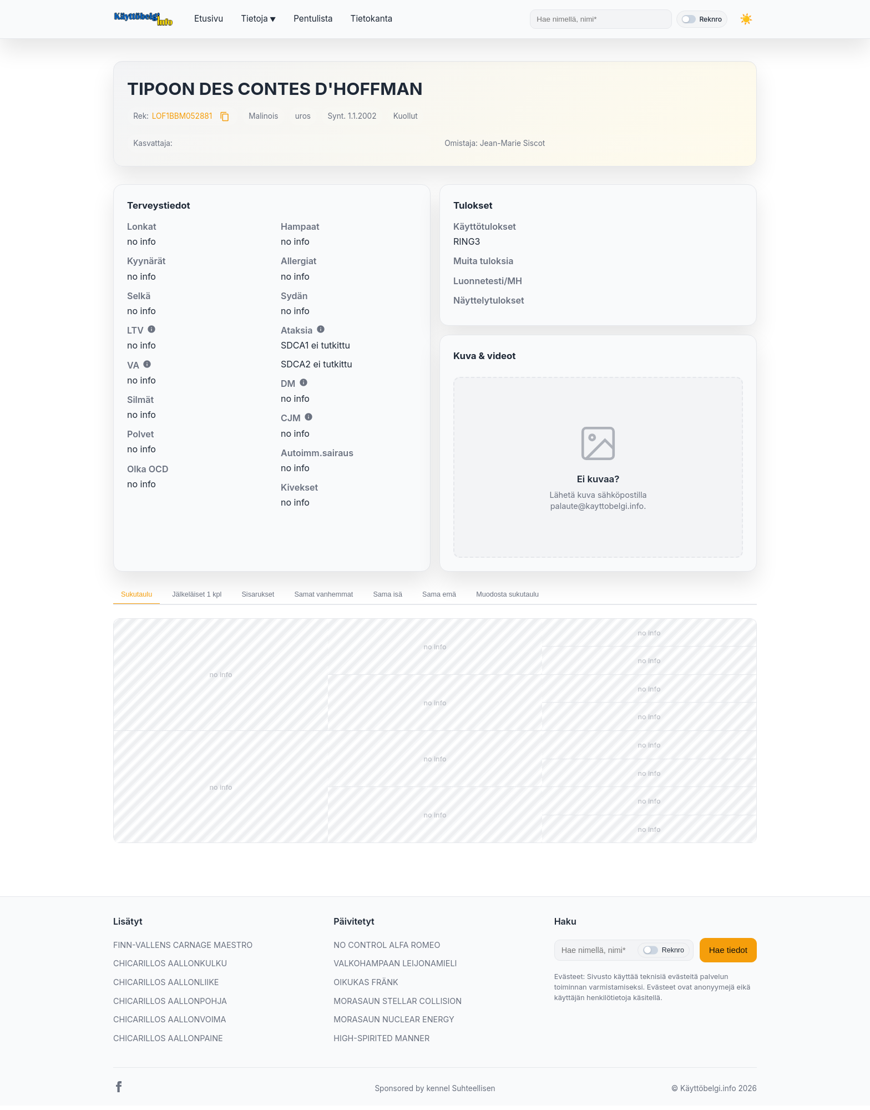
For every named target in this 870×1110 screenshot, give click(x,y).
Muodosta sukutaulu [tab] (588, 596)
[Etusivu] (144, 19)
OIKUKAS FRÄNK (365, 986)
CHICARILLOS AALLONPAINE (168, 1042)
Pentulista (313, 18)
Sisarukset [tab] (288, 596)
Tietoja (254, 18)
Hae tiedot (728, 954)
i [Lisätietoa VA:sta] (147, 364)
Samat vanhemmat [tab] (367, 596)
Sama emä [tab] (506, 596)
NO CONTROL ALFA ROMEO (386, 949)
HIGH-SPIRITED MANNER (381, 1042)
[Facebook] (118, 1093)
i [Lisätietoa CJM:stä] (308, 416)
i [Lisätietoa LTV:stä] (151, 329)
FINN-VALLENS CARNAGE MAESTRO (182, 949)
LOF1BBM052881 (182, 116)
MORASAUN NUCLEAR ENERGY (393, 1023)
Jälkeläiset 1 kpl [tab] (214, 596)
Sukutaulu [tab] (142, 596)
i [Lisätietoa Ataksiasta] (320, 329)
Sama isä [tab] (444, 596)
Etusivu (208, 18)
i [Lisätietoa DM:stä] (303, 382)
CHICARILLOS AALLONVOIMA (169, 1023)
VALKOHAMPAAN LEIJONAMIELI (395, 967)
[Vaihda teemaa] (746, 19)
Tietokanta (372, 18)
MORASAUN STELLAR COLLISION (397, 1005)
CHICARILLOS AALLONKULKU (170, 967)
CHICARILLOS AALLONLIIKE (166, 986)
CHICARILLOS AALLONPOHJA (170, 1005)
